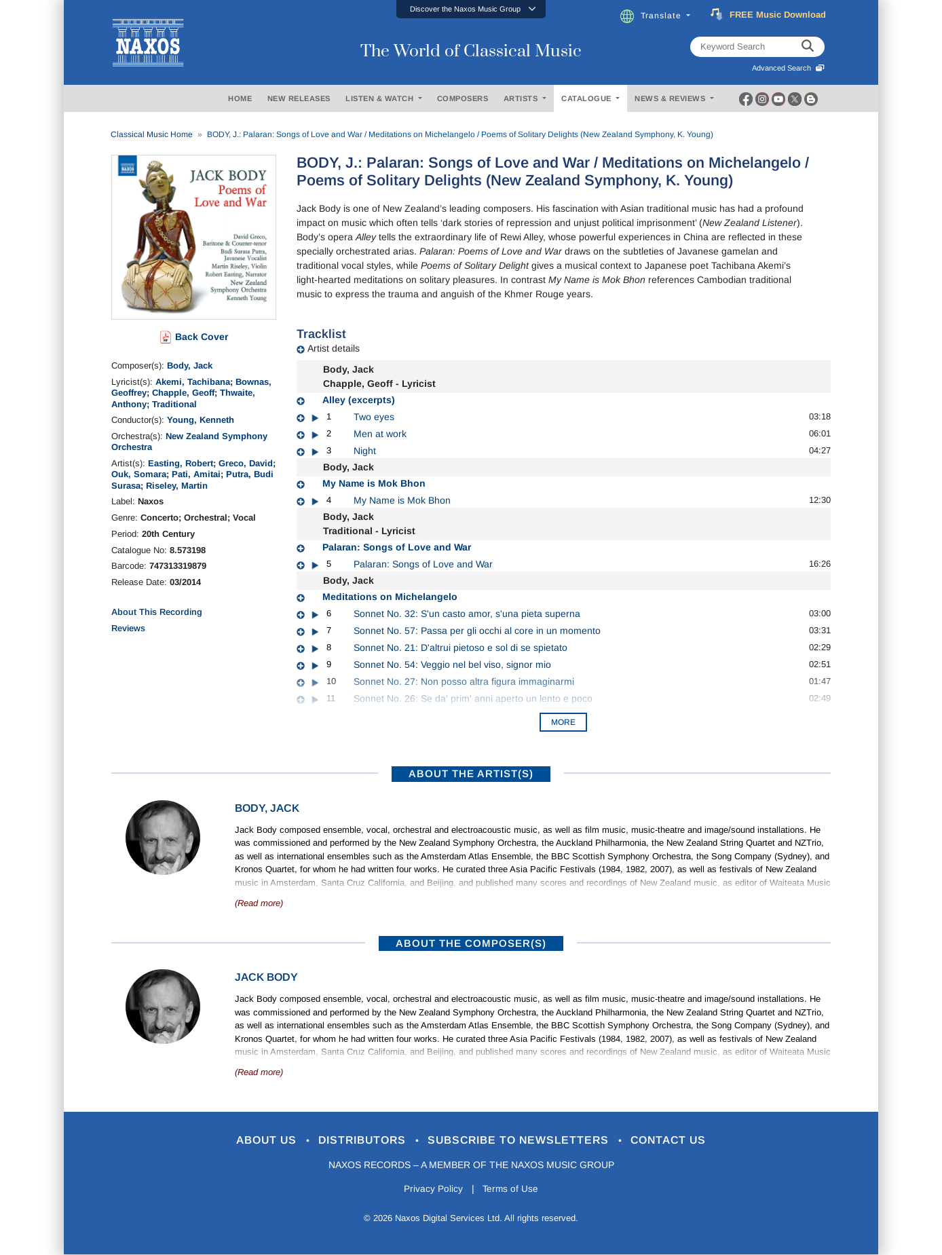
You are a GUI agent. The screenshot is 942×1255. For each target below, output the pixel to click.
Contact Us (681, 1140)
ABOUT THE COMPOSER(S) (471, 943)
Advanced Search (788, 68)
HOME (240, 98)
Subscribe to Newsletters (524, 1140)
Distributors (358, 1140)
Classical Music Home (152, 134)
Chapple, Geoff (183, 393)
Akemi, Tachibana (192, 382)
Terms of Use (511, 1189)
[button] (471, 9)
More (563, 722)
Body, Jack (189, 365)
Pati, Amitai (196, 474)
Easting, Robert (180, 463)
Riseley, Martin (177, 486)
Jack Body (266, 977)
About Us (256, 1140)
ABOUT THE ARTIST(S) (471, 773)
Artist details (333, 348)
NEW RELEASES (299, 98)
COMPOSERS (463, 98)
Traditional (174, 404)
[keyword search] (808, 47)
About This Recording (156, 612)
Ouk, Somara (138, 474)
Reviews (128, 628)
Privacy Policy (431, 1189)
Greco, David (246, 463)
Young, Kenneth (200, 420)
